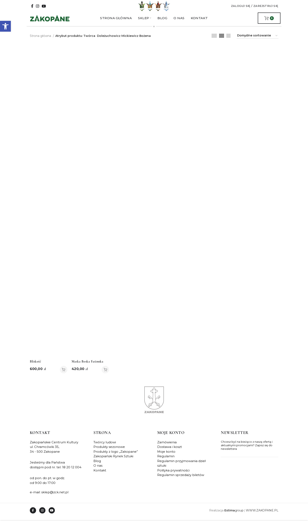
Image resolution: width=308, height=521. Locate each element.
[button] (5, 26)
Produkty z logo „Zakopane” (115, 455)
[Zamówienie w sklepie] (257, 39)
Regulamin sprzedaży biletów (180, 478)
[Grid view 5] (214, 39)
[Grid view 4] (228, 39)
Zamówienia (167, 445)
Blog (97, 464)
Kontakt (99, 474)
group (234, 514)
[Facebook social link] (32, 8)
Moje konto (166, 455)
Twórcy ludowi (104, 445)
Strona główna (41, 39)
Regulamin (166, 459)
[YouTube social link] (43, 8)
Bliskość (35, 365)
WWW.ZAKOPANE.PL (262, 514)
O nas (97, 469)
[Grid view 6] (221, 39)
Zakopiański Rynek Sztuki (113, 459)
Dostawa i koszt (169, 450)
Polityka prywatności (173, 474)
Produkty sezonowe (109, 450)
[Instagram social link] (37, 8)
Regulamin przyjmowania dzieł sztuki (181, 466)
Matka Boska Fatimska (87, 365)
